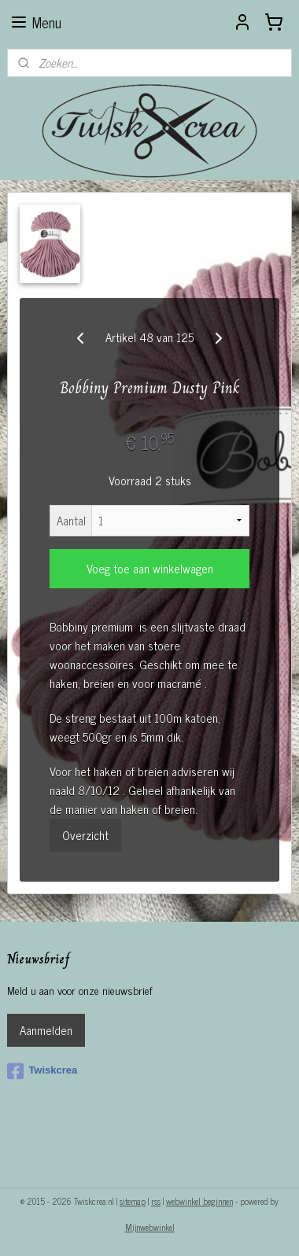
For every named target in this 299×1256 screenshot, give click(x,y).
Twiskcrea (42, 1071)
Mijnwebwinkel (150, 1227)
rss (156, 1201)
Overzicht (85, 835)
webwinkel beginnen (199, 1201)
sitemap (133, 1201)
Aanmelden (46, 1030)
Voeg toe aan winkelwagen (150, 568)
